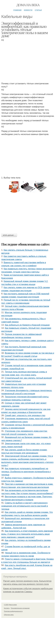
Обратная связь (9, 614)
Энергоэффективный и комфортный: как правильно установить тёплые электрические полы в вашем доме (24, 29)
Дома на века (27, 5)
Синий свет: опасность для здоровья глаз (25, 415)
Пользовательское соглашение (20, 608)
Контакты (7, 608)
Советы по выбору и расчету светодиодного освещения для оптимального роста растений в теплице (24, 506)
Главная (17, 10)
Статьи (38, 10)
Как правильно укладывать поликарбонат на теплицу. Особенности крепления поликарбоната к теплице (26, 471)
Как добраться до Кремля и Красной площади (27, 325)
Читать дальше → (9, 235)
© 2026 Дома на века (10, 604)
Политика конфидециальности (13, 611)
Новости (28, 10)
